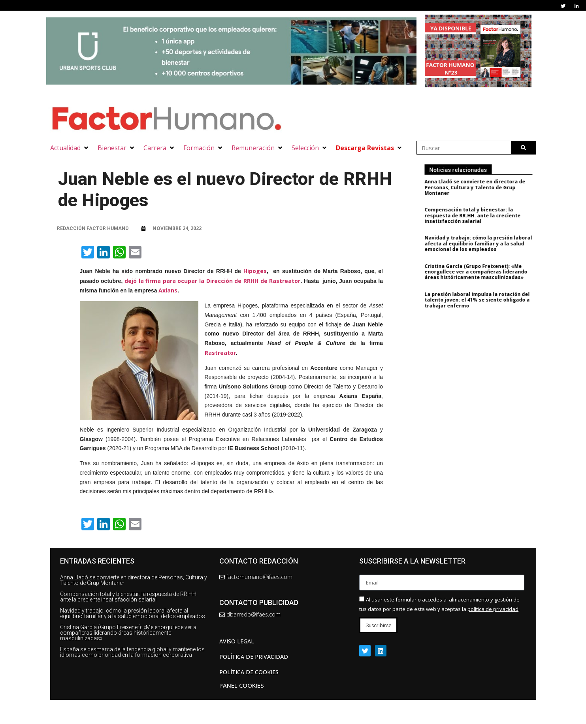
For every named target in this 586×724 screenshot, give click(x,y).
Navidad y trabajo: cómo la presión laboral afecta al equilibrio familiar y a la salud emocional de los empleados (484, 243)
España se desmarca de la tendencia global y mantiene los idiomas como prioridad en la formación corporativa (132, 652)
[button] (70, 148)
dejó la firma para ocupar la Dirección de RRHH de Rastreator (212, 281)
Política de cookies (249, 672)
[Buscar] (523, 147)
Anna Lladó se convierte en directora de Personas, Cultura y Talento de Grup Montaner (480, 187)
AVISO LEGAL (236, 641)
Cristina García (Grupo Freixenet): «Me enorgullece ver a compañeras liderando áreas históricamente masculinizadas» (481, 272)
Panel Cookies (241, 685)
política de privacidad (492, 609)
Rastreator (220, 352)
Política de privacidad (253, 656)
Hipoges (255, 271)
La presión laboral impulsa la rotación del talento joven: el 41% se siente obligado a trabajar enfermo (482, 300)
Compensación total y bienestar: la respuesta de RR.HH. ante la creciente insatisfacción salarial (478, 215)
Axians (167, 290)
